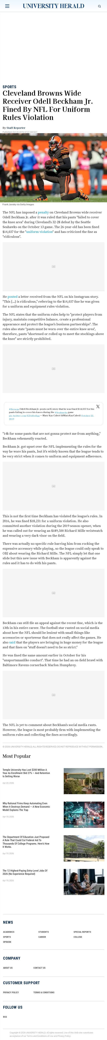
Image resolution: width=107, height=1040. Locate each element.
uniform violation (39, 231)
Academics (8, 932)
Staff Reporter (16, 128)
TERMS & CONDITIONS (43, 992)
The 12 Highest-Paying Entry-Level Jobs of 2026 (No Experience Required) (25, 872)
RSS (5, 1017)
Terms (30, 1036)
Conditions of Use (45, 1036)
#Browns (14, 409)
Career (42, 937)
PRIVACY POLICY (11, 992)
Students (43, 932)
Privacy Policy (64, 1036)
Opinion (7, 942)
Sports (9, 87)
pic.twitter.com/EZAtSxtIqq (24, 415)
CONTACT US (39, 968)
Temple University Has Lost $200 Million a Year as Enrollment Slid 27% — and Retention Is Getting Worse (26, 773)
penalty (43, 212)
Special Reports (82, 932)
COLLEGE (78, 937)
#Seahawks (61, 412)
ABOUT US (8, 968)
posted (13, 296)
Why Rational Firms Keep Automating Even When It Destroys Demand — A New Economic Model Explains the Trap (26, 806)
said (12, 642)
